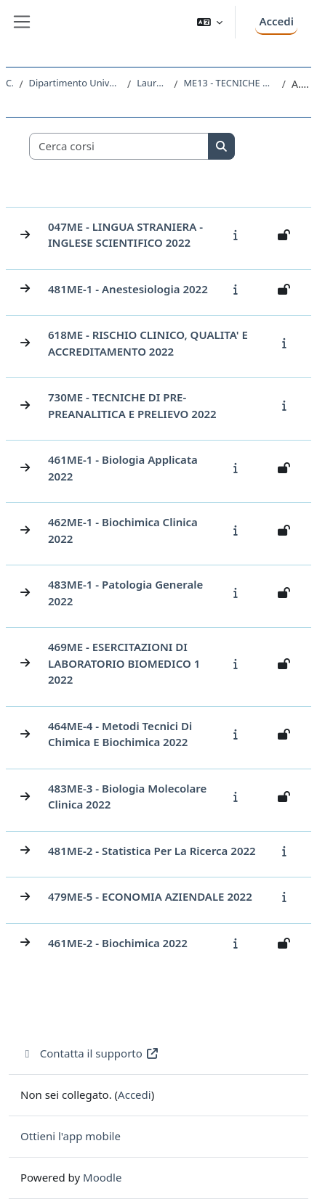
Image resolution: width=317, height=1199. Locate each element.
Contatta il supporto (89, 1053)
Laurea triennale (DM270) (152, 82)
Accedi (276, 21)
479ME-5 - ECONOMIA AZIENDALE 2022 (150, 896)
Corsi (9, 82)
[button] (210, 22)
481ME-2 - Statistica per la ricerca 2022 (152, 850)
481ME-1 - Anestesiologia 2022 (128, 289)
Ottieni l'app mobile (70, 1136)
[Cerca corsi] (119, 146)
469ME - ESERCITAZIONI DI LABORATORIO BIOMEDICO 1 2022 (124, 663)
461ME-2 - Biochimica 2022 (118, 943)
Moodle (102, 1177)
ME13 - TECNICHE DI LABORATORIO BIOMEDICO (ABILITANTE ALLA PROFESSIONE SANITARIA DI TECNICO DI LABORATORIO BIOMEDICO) (229, 82)
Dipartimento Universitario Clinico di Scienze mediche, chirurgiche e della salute (75, 82)
